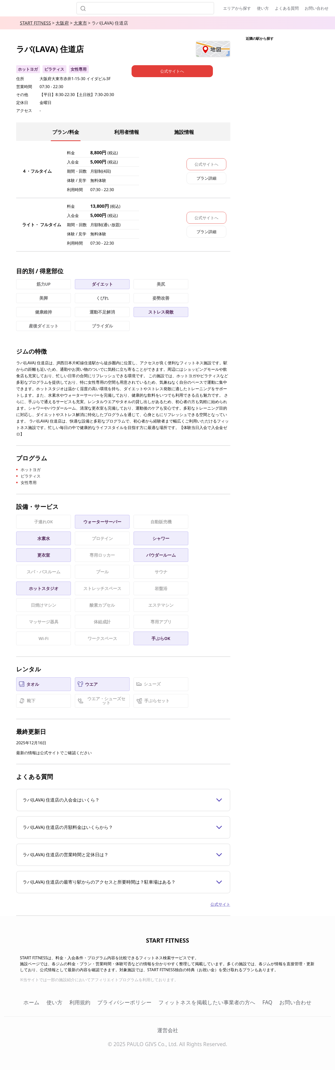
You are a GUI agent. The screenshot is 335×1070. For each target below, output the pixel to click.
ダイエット (102, 284)
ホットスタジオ (43, 588)
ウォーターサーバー (102, 522)
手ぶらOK (160, 638)
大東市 (80, 23)
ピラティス (54, 69)
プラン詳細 (206, 178)
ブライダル (102, 326)
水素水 (43, 538)
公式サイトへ (206, 164)
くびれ (102, 298)
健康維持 (43, 312)
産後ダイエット (43, 326)
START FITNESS (35, 23)
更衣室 (43, 555)
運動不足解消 (102, 312)
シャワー (160, 538)
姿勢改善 (160, 298)
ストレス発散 (161, 312)
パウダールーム (161, 555)
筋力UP (44, 284)
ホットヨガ (28, 69)
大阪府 (62, 23)
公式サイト (220, 904)
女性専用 (79, 69)
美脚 (43, 298)
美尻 (161, 284)
